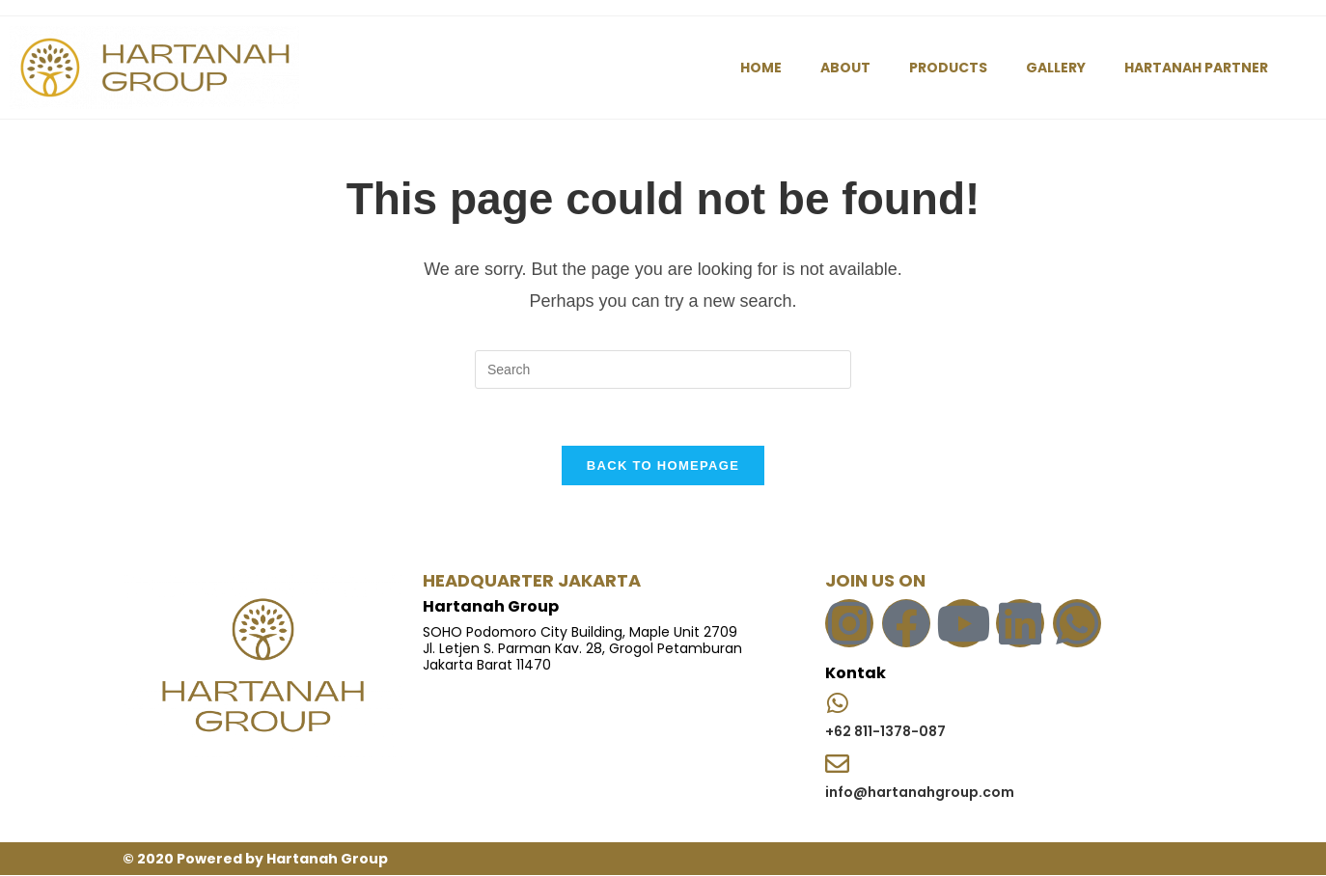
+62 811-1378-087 (885, 732)
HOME (761, 67)
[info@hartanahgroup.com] (837, 765)
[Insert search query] (663, 369)
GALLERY (1056, 67)
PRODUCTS (948, 67)
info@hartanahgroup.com (919, 793)
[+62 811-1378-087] (837, 703)
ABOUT (845, 67)
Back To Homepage (663, 466)
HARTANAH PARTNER (1196, 67)
